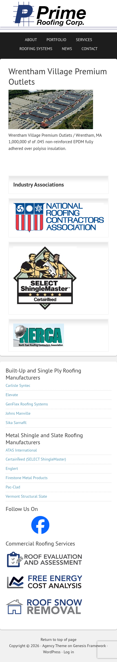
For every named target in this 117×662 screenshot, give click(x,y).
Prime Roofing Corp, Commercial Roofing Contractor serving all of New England (49, 16)
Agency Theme (54, 645)
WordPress (52, 651)
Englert (12, 468)
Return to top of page (58, 639)
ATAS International (21, 450)
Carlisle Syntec (18, 385)
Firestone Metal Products (27, 477)
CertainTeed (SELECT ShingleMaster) (36, 459)
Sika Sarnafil (16, 422)
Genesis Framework (89, 645)
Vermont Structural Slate (26, 496)
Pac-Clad (13, 487)
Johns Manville (18, 413)
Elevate (12, 394)
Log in (69, 651)
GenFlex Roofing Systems (27, 404)
